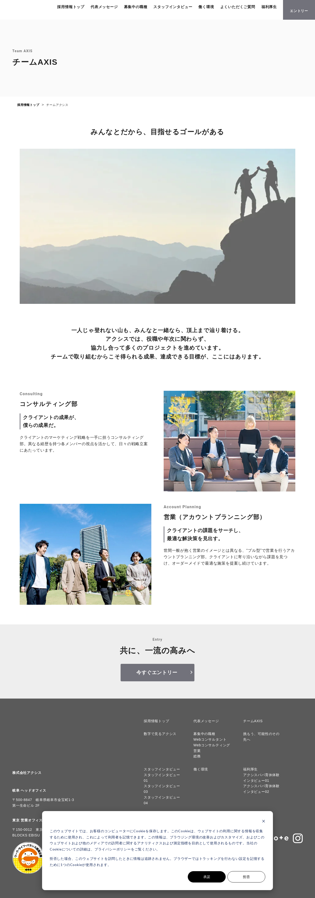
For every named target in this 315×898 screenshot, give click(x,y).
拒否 (246, 877)
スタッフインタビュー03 (162, 793)
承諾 (206, 877)
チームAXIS (253, 725)
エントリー (299, 13)
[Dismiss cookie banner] (263, 822)
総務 (197, 760)
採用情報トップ (82, 8)
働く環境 (217, 8)
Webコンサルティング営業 (211, 752)
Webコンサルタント (210, 743)
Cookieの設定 (16, 892)
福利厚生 (76, 15)
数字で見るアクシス (160, 738)
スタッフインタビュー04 (162, 804)
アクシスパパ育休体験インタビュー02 (261, 793)
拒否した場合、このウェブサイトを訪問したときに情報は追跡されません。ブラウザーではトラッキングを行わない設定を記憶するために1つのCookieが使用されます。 (157, 861)
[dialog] (157, 850)
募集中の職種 (147, 8)
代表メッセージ (115, 8)
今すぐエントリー (156, 676)
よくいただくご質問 (249, 8)
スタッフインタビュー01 (162, 781)
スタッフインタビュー (184, 8)
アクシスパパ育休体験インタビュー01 (261, 781)
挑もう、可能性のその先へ (261, 740)
